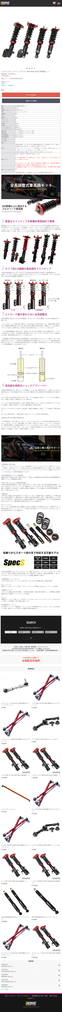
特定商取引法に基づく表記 (40, 996)
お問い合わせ (53, 996)
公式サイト (31, 998)
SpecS (3, 83)
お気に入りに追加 (31, 101)
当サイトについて (10, 996)
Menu (59, 2)
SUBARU (10, 85)
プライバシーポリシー (23, 996)
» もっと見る (4, 989)
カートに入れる (31, 95)
